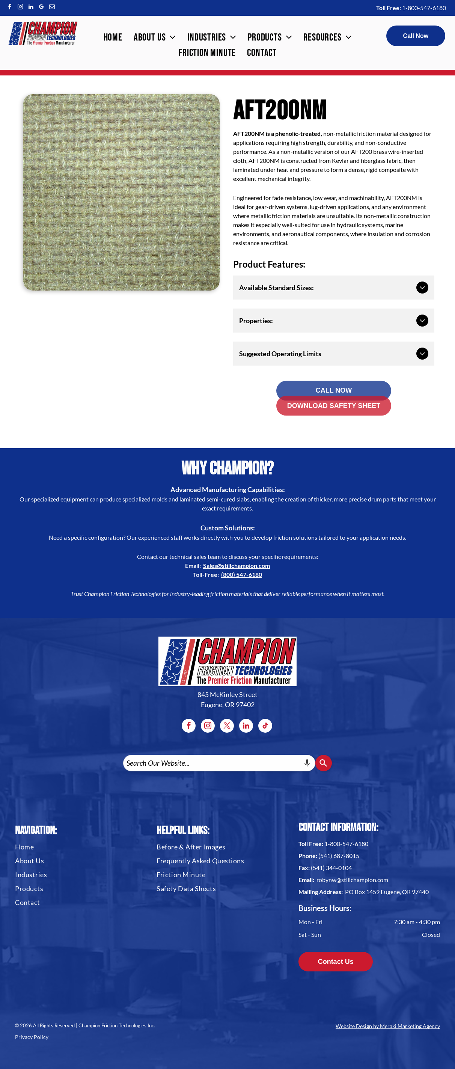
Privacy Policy (31, 1037)
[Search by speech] (307, 763)
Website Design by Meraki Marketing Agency (388, 1026)
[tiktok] (265, 727)
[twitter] (227, 727)
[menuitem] (113, 37)
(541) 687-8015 (338, 855)
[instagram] (20, 8)
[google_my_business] (41, 8)
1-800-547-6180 (424, 7)
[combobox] (219, 763)
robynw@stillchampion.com (352, 879)
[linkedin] (31, 8)
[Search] (323, 763)
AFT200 (361, 151)
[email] (52, 8)
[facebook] (10, 8)
